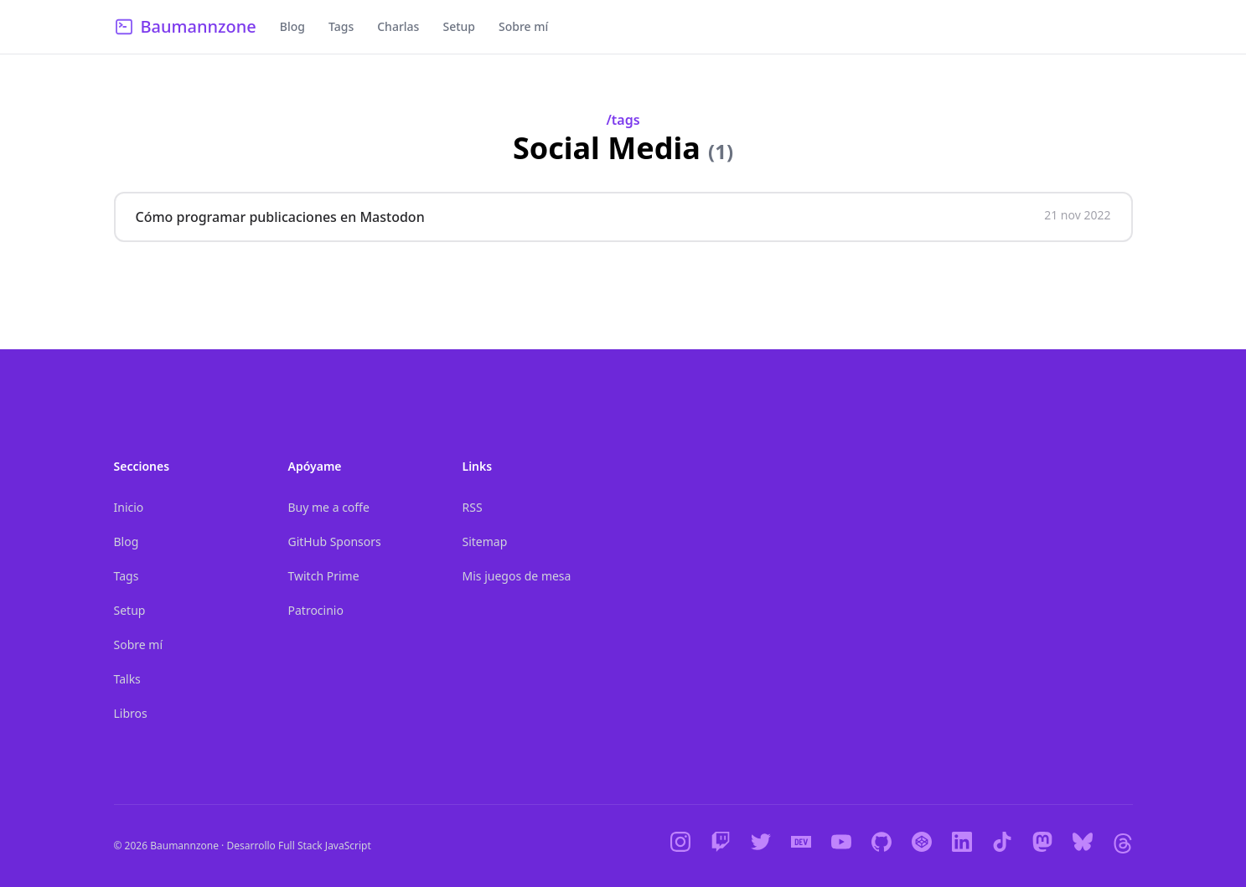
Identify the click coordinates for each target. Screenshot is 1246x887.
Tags (341, 26)
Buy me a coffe (329, 507)
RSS (473, 507)
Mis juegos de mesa (517, 576)
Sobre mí (523, 26)
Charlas (398, 26)
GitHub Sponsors (334, 541)
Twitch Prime (323, 576)
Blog (292, 26)
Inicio (129, 507)
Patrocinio (316, 610)
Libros (130, 713)
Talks (127, 679)
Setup (458, 26)
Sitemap (485, 541)
